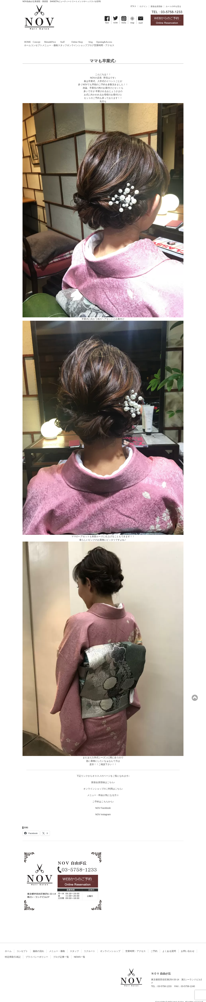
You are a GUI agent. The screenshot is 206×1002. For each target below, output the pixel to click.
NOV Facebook (103, 802)
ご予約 (154, 945)
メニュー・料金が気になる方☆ (103, 789)
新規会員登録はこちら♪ (103, 776)
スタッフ (74, 945)
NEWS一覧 (79, 951)
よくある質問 (169, 945)
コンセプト (22, 945)
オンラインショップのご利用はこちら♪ (103, 783)
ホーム (8, 945)
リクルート (89, 945)
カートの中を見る (173, 6)
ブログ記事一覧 (61, 951)
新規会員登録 (156, 6)
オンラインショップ (110, 945)
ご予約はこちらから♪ (103, 796)
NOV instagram (103, 808)
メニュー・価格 (57, 945)
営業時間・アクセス (135, 945)
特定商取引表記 (13, 951)
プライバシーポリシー (37, 951)
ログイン (143, 6)
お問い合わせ (187, 945)
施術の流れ (38, 945)
